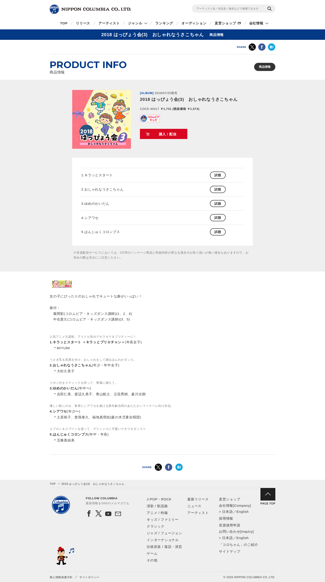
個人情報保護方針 (61, 577)
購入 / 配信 (167, 134)
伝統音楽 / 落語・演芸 (164, 547)
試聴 (217, 175)
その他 (152, 560)
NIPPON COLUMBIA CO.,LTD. (90, 9)
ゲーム (152, 553)
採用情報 (226, 518)
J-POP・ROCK (159, 499)
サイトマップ (229, 551)
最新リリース (198, 499)
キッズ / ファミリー (163, 519)
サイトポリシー (89, 577)
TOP (63, 23)
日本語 (227, 512)
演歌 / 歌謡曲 (157, 506)
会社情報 (256, 23)
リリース (83, 23)
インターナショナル (163, 540)
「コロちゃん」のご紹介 (238, 545)
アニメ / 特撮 (157, 513)
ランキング (164, 23)
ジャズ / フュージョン (164, 533)
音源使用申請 (229, 525)
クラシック (156, 526)
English (242, 512)
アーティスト (109, 23)
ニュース (194, 506)
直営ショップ (225, 23)
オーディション (193, 23)
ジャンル (135, 23)
